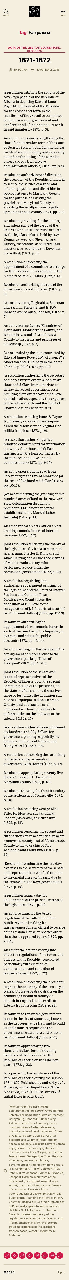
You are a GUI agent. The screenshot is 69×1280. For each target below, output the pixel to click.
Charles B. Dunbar (37, 1119)
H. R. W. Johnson (41, 1168)
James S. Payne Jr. (51, 1173)
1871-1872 (34, 60)
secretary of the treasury (40, 1218)
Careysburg (16, 1119)
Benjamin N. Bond (20, 1115)
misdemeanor (18, 1189)
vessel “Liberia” (38, 1231)
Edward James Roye (30, 1148)
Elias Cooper (38, 1152)
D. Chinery (24, 1144)
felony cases (17, 1156)
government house (35, 1160)
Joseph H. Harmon (21, 1177)
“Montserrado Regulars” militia (28, 1106)
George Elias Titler (39, 1156)
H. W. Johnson (28, 1173)
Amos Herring (54, 1110)
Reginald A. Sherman (35, 1202)
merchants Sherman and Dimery (40, 1185)
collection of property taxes (39, 1123)
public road (54, 1193)
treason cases (18, 1231)
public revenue (35, 1193)
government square (50, 1164)
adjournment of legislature (26, 1110)
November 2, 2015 (48, 69)
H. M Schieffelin (19, 1168)
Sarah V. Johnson (20, 1214)
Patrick (22, 69)
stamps (52, 1222)
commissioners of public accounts (31, 1131)
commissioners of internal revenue (31, 1127)
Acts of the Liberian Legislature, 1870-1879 (34, 49)
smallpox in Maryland (32, 1222)
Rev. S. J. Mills (24, 1210)
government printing (22, 1164)
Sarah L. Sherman (45, 1210)
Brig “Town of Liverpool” (48, 1115)
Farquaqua (54, 1152)
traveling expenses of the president (32, 1226)
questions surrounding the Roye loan (32, 1198)
